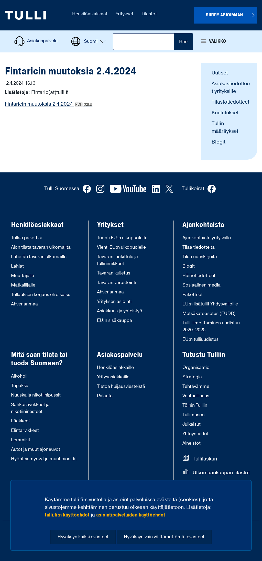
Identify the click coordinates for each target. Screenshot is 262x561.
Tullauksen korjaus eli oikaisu (40, 294)
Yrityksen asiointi (114, 301)
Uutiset (220, 72)
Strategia (192, 377)
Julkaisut (191, 424)
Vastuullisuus (195, 396)
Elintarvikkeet (25, 430)
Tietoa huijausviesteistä (121, 386)
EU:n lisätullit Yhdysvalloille (210, 304)
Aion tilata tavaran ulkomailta (41, 247)
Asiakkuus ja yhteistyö (119, 311)
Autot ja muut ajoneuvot (35, 449)
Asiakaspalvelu (120, 354)
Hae (183, 41)
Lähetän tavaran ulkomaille (39, 257)
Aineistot (191, 443)
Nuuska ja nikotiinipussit (36, 395)
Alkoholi (19, 376)
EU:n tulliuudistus (200, 339)
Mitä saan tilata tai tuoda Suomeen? (39, 359)
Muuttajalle (22, 275)
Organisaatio (196, 367)
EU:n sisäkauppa (114, 320)
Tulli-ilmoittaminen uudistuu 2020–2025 (211, 326)
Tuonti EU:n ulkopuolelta (122, 238)
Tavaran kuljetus (113, 273)
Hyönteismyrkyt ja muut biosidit (44, 459)
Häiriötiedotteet (198, 275)
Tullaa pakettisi (26, 238)
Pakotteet (192, 294)
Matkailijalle (23, 285)
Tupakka (19, 385)
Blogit (218, 142)
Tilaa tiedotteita (198, 247)
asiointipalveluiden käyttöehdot (130, 515)
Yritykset (110, 225)
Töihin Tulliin (194, 405)
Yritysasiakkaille (113, 377)
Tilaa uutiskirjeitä (199, 257)
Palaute (105, 396)
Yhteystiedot (195, 434)
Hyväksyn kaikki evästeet (83, 537)
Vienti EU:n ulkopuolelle (121, 247)
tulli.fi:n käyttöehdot (67, 515)
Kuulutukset (225, 112)
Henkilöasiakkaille (115, 367)
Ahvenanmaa (24, 304)
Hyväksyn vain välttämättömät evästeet (164, 537)
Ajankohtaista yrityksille (206, 238)
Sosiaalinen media (201, 285)
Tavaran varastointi (116, 282)
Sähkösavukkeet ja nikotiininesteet (30, 408)
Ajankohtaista (203, 225)
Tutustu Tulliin (203, 354)
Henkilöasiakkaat (37, 225)
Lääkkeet (20, 421)
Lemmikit (20, 440)
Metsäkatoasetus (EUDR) (209, 313)
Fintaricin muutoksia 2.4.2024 (48, 104)
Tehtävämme (195, 386)
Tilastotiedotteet (230, 102)
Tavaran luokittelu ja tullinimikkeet (117, 260)
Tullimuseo (193, 415)
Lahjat (17, 266)
